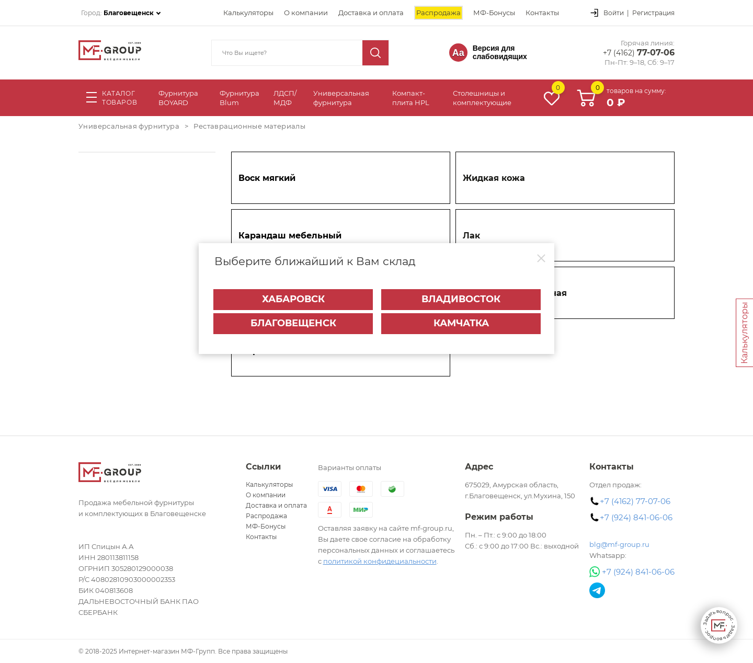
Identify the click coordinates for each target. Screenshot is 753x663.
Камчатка (461, 323)
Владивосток (460, 299)
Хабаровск (293, 299)
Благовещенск (293, 323)
